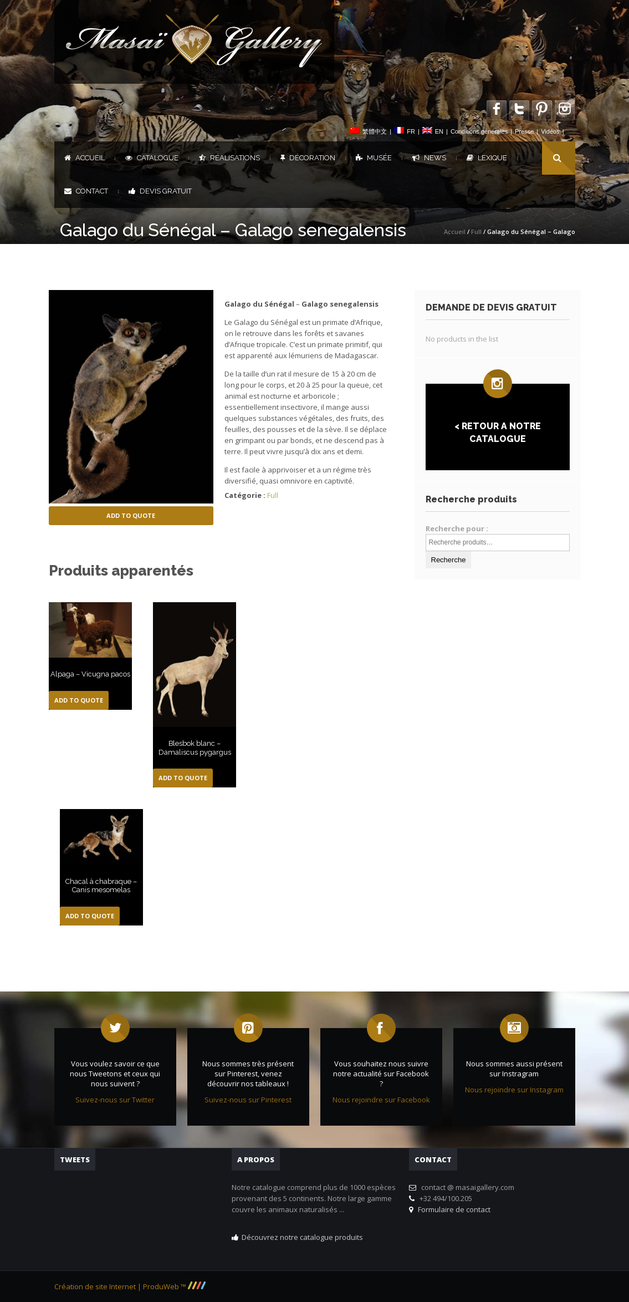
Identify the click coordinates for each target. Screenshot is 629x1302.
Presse (524, 131)
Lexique (487, 158)
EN (439, 131)
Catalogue (151, 158)
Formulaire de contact (452, 1209)
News (429, 158)
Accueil (84, 158)
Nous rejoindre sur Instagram (514, 1090)
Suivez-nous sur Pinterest (248, 1100)
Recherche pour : (457, 528)
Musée (374, 158)
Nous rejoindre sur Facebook (381, 1100)
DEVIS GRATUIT (160, 191)
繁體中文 (374, 131)
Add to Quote (130, 515)
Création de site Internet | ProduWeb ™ (130, 1286)
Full (476, 231)
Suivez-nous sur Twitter (115, 1100)
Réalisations (229, 158)
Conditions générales (479, 131)
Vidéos (550, 131)
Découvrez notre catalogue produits (302, 1237)
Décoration (307, 158)
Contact (86, 191)
